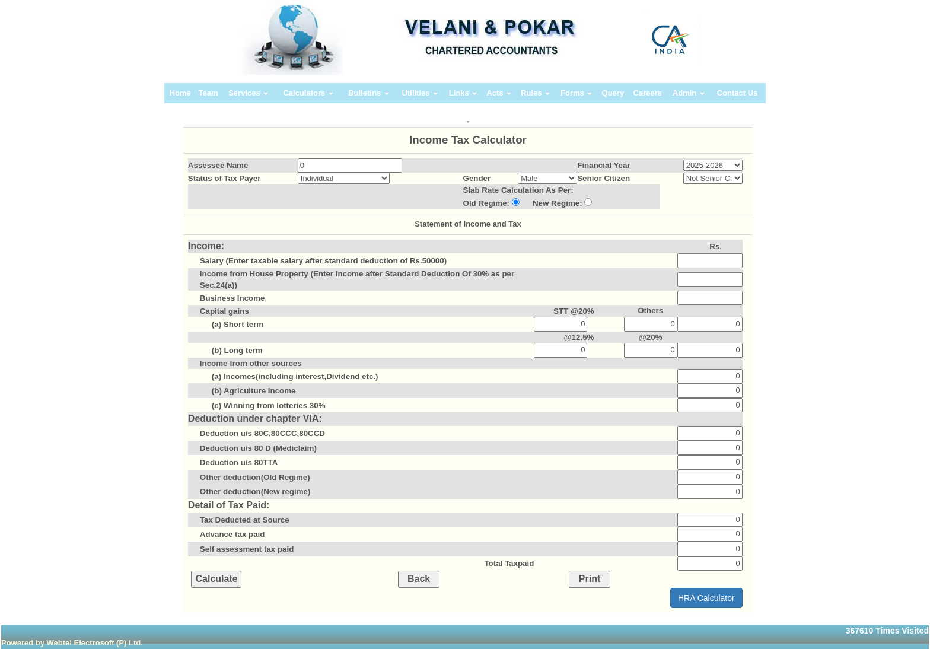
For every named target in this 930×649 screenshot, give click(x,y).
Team (208, 92)
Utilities (420, 92)
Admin (689, 92)
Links (463, 92)
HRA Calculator (706, 598)
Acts (498, 92)
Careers (647, 92)
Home (180, 92)
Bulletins (368, 92)
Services (248, 92)
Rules (535, 92)
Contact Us (737, 92)
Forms (576, 92)
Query (613, 92)
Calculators (308, 92)
